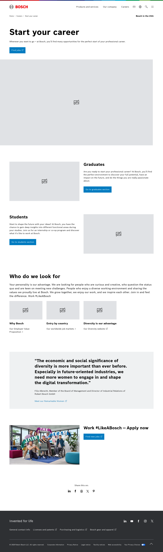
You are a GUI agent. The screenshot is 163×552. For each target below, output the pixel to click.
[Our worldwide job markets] (62, 316)
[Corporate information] (55, 545)
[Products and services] (87, 7)
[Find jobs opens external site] (17, 50)
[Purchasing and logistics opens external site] (73, 529)
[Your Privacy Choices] (134, 545)
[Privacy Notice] (72, 545)
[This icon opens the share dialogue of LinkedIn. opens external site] (69, 491)
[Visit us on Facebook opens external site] (138, 522)
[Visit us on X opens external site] (152, 522)
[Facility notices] (99, 545)
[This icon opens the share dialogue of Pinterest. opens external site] (94, 491)
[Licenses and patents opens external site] (45, 529)
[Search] (146, 7)
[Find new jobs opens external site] (94, 437)
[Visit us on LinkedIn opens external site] (125, 522)
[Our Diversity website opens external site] (100, 316)
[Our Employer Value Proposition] (25, 317)
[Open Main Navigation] (152, 7)
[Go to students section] (22, 242)
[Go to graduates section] (98, 189)
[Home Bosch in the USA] (18, 7)
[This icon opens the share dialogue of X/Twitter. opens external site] (88, 491)
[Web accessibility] (114, 545)
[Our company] (110, 7)
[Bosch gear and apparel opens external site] (103, 529)
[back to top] (151, 544)
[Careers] (125, 7)
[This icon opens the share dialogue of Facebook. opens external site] (75, 491)
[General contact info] (19, 529)
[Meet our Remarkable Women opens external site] (51, 401)
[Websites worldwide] (140, 7)
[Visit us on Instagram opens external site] (145, 522)
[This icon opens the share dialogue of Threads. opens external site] (81, 491)
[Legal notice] (85, 545)
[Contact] (134, 7)
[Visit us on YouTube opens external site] (132, 522)
